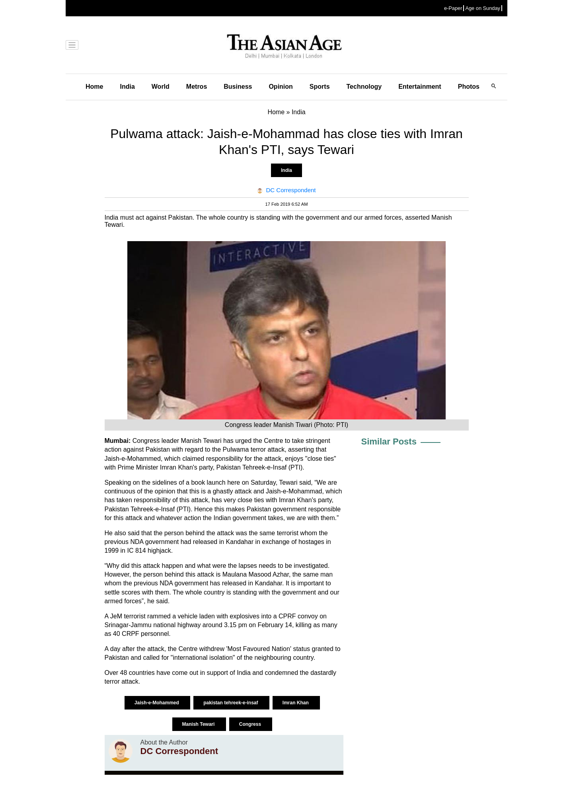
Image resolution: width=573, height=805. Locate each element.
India (127, 86)
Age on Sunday (482, 8)
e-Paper (453, 8)
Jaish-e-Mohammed (157, 703)
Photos (468, 86)
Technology (364, 86)
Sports (320, 86)
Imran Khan (296, 703)
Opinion (280, 86)
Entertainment (419, 86)
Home (94, 86)
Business (238, 86)
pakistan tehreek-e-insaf (231, 703)
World (161, 86)
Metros (196, 86)
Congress (251, 724)
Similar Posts (389, 441)
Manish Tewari (199, 724)
